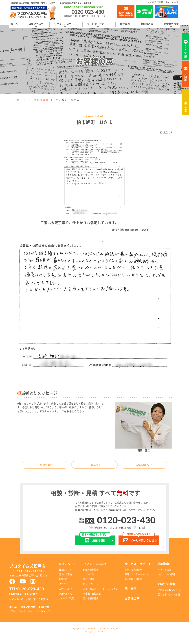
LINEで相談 (95, 540)
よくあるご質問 (155, 2)
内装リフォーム (185, 105)
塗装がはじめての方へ (169, 590)
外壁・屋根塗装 (90, 570)
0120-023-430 (126, 521)
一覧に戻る (94, 465)
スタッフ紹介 (65, 590)
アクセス (63, 585)
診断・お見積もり (133, 570)
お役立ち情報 (171, 24)
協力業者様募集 (90, 599)
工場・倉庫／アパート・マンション (100, 590)
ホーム (14, 24)
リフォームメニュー (65, 24)
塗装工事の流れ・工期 (169, 595)
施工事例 (125, 24)
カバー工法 (88, 575)
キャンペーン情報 (166, 575)
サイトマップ (171, 2)
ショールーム (65, 594)
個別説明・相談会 (133, 580)
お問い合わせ (27, 608)
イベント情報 (164, 570)
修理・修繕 (88, 580)
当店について (36, 24)
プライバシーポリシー (21, 612)
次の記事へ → (144, 465)
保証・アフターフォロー (137, 575)
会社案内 (63, 580)
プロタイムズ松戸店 (31, 569)
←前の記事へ (45, 465)
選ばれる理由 (65, 575)
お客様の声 (147, 24)
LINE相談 (44, 608)
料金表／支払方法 (92, 594)
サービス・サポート (98, 24)
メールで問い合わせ (139, 540)
